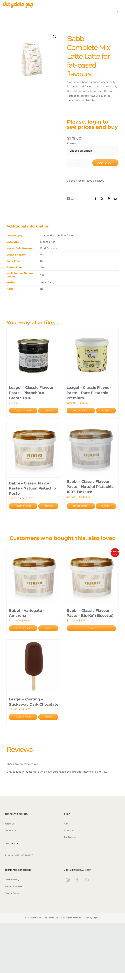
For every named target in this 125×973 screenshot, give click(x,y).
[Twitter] (102, 198)
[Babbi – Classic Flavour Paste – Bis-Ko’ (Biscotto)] (91, 577)
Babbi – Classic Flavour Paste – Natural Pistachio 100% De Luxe (90, 486)
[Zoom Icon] (55, 37)
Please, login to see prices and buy (92, 124)
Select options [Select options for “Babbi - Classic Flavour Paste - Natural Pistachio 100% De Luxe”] (81, 506)
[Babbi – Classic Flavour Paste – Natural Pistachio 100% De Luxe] (91, 449)
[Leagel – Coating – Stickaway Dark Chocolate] (34, 666)
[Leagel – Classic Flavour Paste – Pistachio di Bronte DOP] (34, 355)
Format (71, 143)
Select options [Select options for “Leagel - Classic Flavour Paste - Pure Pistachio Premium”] (81, 410)
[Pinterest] (108, 198)
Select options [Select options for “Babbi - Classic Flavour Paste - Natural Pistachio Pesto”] (23, 506)
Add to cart (105, 162)
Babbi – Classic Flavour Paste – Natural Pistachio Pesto (32, 488)
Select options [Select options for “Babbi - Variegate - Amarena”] (23, 628)
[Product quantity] (78, 163)
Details (48, 410)
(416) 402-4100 (23, 855)
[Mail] (86, 880)
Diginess (96, 917)
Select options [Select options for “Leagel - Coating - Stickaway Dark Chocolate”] (23, 717)
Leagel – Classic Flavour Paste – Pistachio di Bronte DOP (31, 392)
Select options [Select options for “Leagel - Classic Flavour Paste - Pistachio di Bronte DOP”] (23, 410)
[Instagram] (68, 880)
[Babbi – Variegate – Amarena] (34, 577)
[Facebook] (95, 198)
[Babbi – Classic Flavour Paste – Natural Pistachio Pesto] (34, 449)
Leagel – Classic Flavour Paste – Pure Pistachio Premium (89, 392)
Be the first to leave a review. (85, 180)
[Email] (115, 198)
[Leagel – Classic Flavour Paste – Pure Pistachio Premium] (91, 355)
